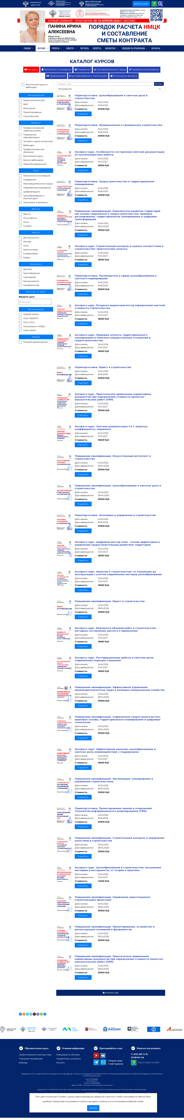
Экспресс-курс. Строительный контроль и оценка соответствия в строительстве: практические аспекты (119, 247)
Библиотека (111, 48)
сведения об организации (135, 48)
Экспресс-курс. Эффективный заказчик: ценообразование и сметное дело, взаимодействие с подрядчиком (115, 750)
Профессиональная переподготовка (35, 1054)
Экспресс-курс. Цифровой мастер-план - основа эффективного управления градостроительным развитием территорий (117, 543)
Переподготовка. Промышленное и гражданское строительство (118, 125)
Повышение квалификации (30, 1058)
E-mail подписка (115, 1064)
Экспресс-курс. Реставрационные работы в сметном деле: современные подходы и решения (114, 659)
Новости (71, 48)
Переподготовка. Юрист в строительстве (103, 367)
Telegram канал (115, 1060)
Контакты (156, 48)
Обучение (43, 48)
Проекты (57, 48)
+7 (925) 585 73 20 (139, 1054)
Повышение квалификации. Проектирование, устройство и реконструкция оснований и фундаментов (114, 928)
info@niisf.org (137, 1057)
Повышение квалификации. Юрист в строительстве (110, 601)
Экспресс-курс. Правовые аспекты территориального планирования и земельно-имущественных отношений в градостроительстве (112, 338)
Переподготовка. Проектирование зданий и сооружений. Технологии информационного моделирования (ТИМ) (114, 810)
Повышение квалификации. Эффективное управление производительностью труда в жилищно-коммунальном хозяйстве (120, 688)
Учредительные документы (68, 1058)
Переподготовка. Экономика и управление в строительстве (115, 515)
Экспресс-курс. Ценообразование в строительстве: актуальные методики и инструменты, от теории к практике (118, 869)
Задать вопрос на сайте (148, 1062)
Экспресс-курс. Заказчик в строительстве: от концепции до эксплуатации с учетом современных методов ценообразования (118, 573)
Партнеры (84, 48)
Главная (29, 48)
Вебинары (23, 1062)
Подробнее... (83, 114)
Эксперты (97, 48)
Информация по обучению (68, 1054)
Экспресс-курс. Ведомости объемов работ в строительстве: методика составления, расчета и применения (115, 629)
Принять (93, 1108)
